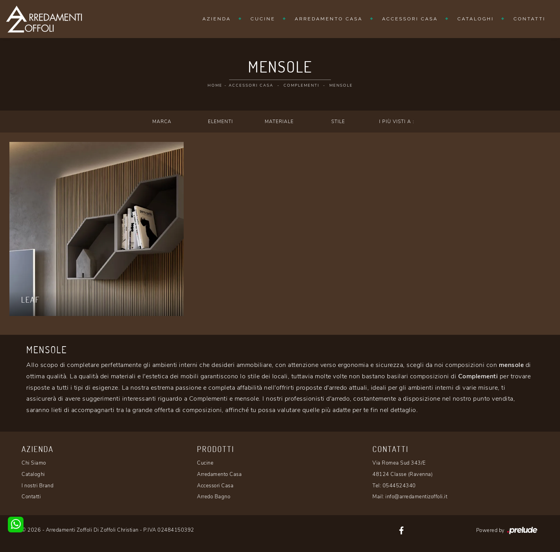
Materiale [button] (279, 121)
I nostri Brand (37, 485)
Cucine (263, 19)
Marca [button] (162, 121)
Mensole (341, 85)
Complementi (301, 85)
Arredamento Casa (329, 19)
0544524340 (399, 485)
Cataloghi (475, 19)
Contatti (529, 19)
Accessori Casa (410, 19)
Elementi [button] (220, 121)
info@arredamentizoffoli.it (416, 496)
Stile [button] (338, 121)
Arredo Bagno (213, 496)
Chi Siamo (34, 463)
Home (215, 85)
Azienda (216, 19)
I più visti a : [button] (396, 121)
